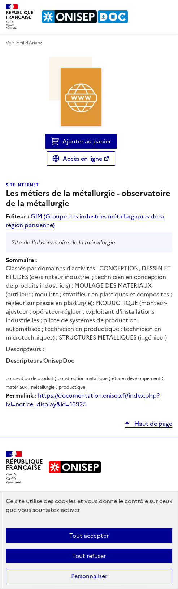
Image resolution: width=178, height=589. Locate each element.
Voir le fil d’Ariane (24, 43)
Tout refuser (89, 556)
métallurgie (43, 387)
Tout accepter (89, 535)
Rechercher (153, 8)
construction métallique (83, 378)
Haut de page (152, 423)
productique (72, 387)
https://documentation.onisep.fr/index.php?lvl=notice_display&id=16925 (83, 399)
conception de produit (29, 378)
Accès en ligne (82, 158)
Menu (168, 8)
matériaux (16, 387)
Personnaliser (89, 576)
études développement (136, 378)
